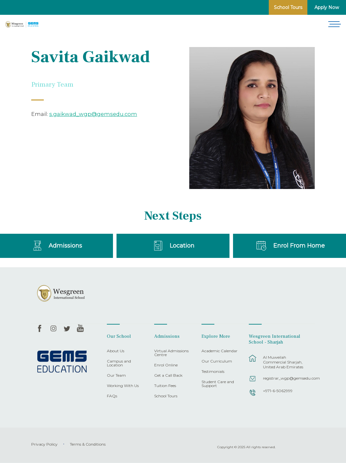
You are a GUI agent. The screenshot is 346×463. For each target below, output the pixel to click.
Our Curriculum (216, 361)
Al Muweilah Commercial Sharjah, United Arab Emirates (283, 362)
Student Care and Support (217, 384)
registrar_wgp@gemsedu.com (285, 378)
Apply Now (326, 7)
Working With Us (123, 386)
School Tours (288, 7)
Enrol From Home (299, 245)
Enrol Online (166, 365)
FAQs (112, 396)
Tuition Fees (165, 386)
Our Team (116, 375)
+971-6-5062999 (278, 390)
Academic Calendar (219, 351)
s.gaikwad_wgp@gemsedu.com (93, 114)
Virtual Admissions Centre (171, 353)
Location (182, 245)
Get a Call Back (168, 375)
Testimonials (212, 372)
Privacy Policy (44, 444)
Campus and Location (119, 363)
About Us (115, 351)
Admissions (65, 245)
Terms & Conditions (88, 444)
